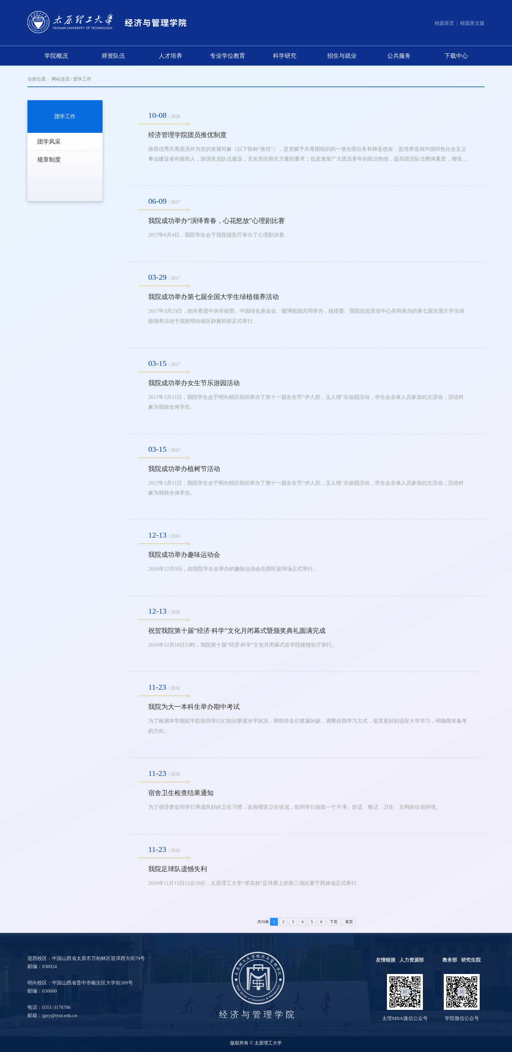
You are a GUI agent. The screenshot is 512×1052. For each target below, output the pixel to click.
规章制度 (49, 159)
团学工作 (82, 79)
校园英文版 (472, 23)
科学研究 (284, 56)
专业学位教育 (227, 56)
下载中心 (456, 56)
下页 (334, 921)
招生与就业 (342, 56)
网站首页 (61, 79)
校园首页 (444, 23)
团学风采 (49, 141)
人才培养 (170, 56)
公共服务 (399, 56)
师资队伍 (113, 56)
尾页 (349, 921)
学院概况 (56, 56)
